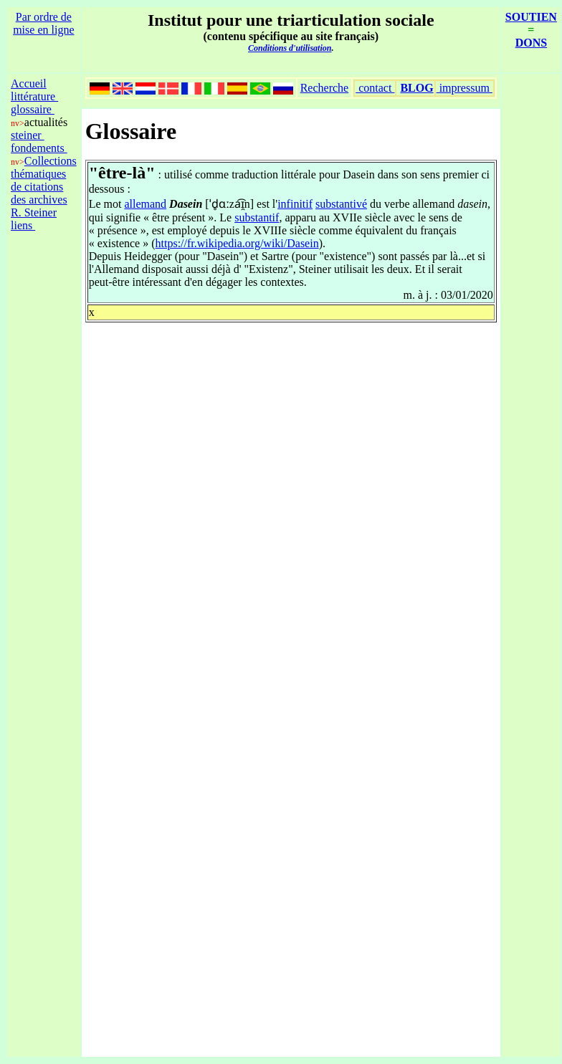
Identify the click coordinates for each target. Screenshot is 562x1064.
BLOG (416, 88)
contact (375, 88)
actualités (45, 122)
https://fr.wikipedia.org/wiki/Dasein (237, 243)
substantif (256, 217)
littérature (34, 96)
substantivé (341, 204)
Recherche (324, 88)
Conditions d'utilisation (289, 48)
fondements (39, 148)
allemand (145, 204)
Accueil (29, 83)
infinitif (295, 204)
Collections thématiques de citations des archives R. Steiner (44, 187)
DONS (531, 43)
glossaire (32, 109)
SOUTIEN (531, 17)
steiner (27, 135)
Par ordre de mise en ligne (43, 23)
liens (23, 225)
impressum (464, 88)
